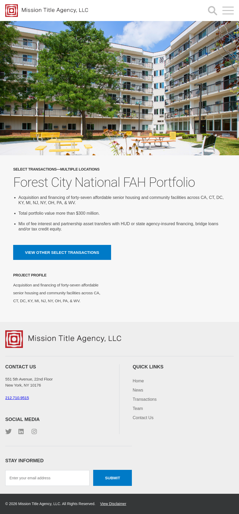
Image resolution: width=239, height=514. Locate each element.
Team (138, 408)
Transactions (145, 399)
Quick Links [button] (148, 366)
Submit (112, 478)
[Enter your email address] (47, 478)
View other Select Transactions (62, 252)
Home (138, 381)
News (138, 390)
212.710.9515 (17, 397)
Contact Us (143, 417)
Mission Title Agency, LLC (47, 10)
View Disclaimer (113, 504)
